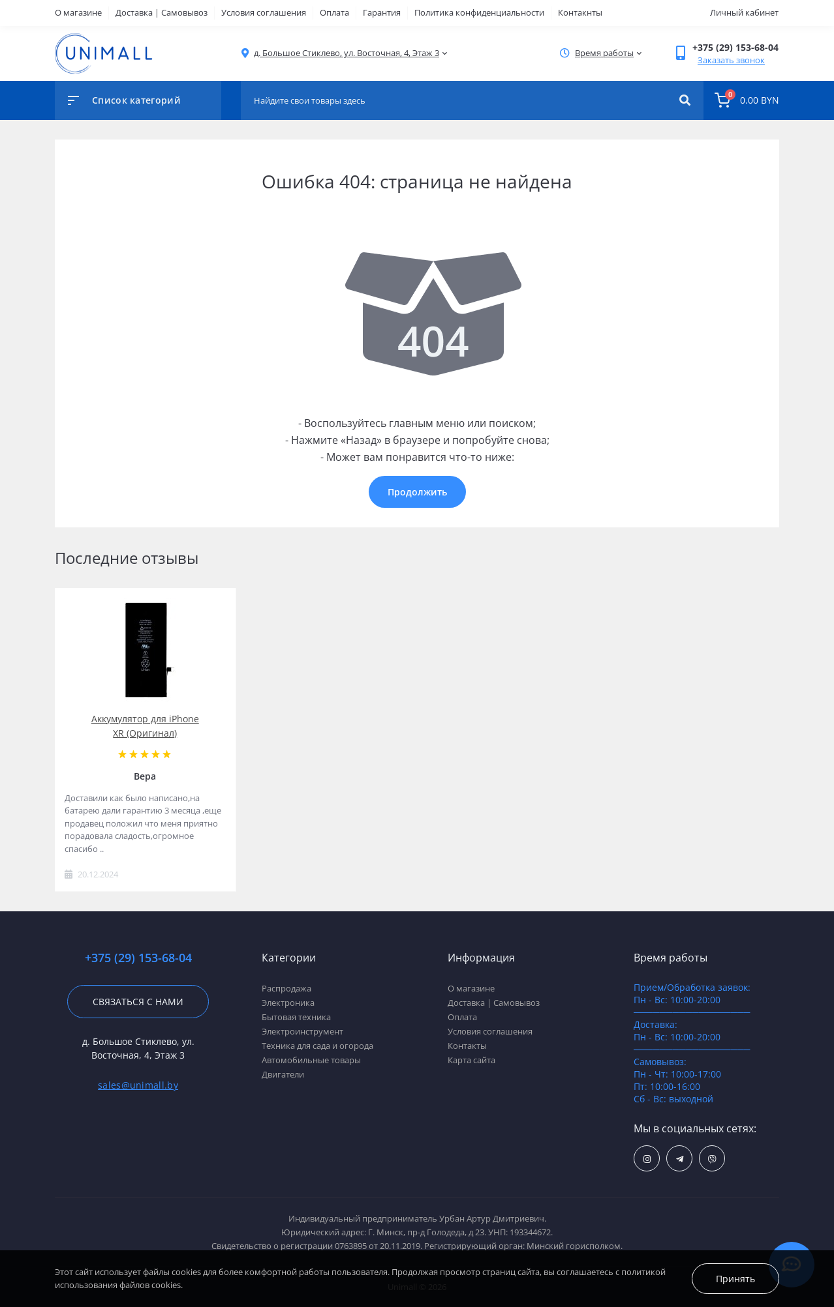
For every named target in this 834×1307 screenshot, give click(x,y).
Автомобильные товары (311, 1060)
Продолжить (417, 492)
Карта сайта (471, 1060)
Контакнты (580, 12)
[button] (346, 53)
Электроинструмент (302, 1031)
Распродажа (286, 988)
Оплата (334, 12)
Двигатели (283, 1074)
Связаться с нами (138, 1001)
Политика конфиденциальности (479, 12)
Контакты (467, 1045)
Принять (735, 1278)
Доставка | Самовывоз (162, 12)
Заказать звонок (731, 60)
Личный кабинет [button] (744, 12)
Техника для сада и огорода (317, 1045)
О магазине (78, 12)
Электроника (288, 1002)
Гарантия (382, 12)
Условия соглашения (263, 12)
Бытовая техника (296, 1017)
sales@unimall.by (138, 1085)
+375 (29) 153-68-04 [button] (138, 957)
